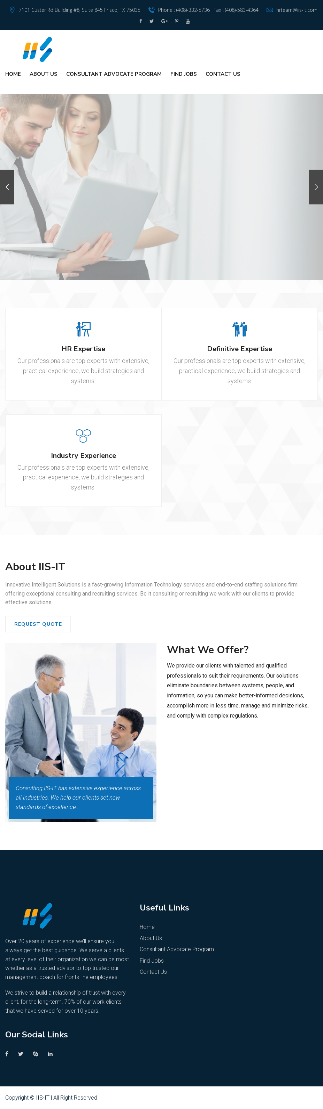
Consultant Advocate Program (114, 74)
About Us (43, 74)
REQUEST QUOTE (38, 624)
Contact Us (223, 74)
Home (13, 74)
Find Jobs (183, 74)
